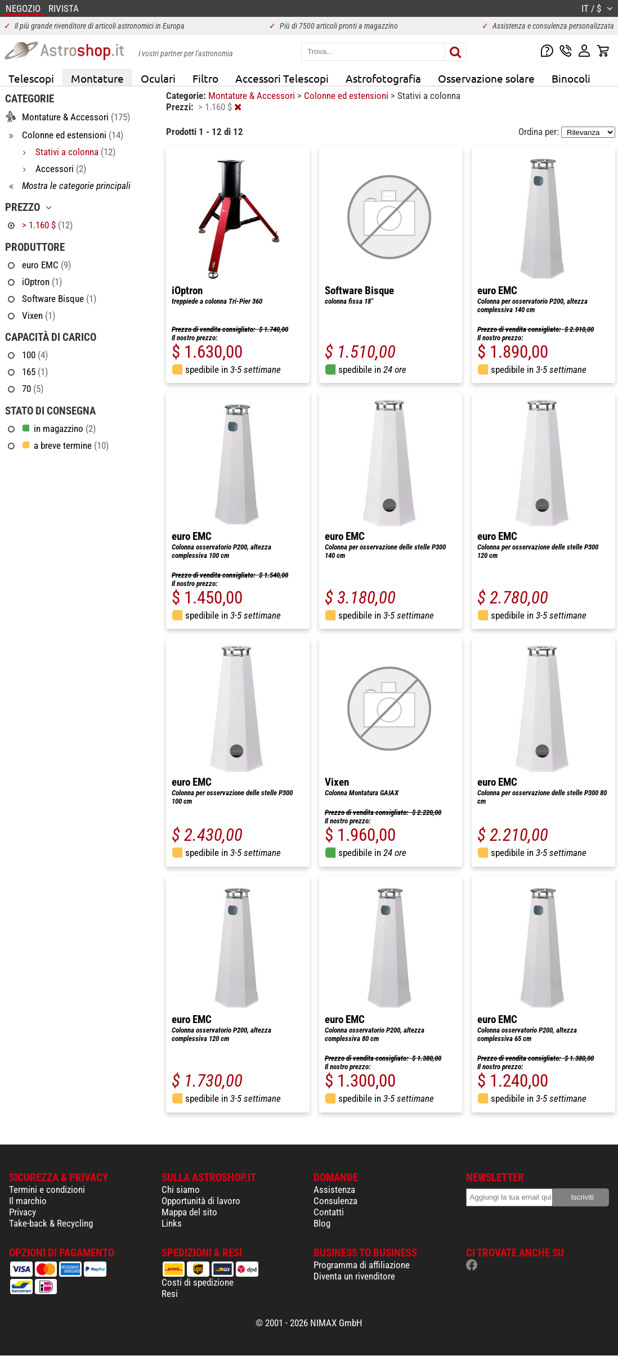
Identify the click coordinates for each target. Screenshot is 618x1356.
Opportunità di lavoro (201, 1200)
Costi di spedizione (198, 1282)
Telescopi (31, 78)
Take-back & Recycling (51, 1223)
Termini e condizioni (47, 1189)
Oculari (158, 78)
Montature (97, 78)
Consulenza (335, 1200)
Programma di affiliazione (362, 1265)
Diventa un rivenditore (354, 1276)
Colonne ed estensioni (347, 95)
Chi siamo (181, 1189)
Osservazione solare (486, 78)
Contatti (329, 1212)
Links (172, 1223)
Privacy (22, 1212)
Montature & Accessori (252, 95)
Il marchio (28, 1200)
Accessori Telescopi (282, 78)
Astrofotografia (383, 78)
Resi (170, 1293)
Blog (322, 1223)
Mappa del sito (189, 1212)
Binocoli (571, 78)
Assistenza (334, 1189)
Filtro (205, 78)
